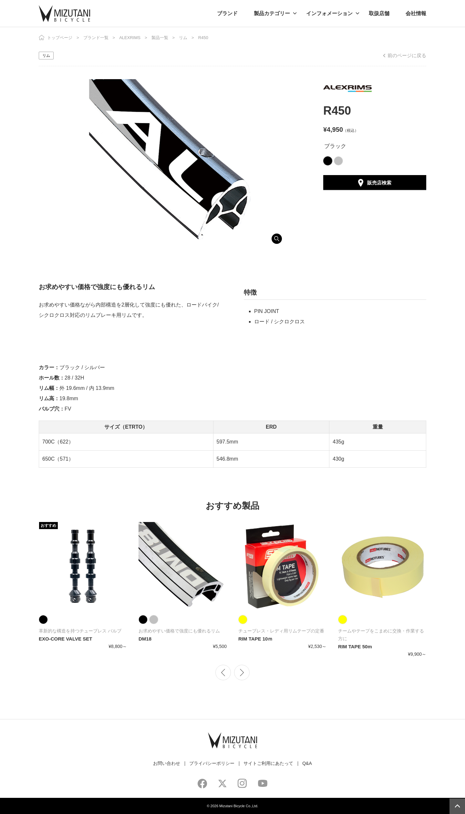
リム (183, 37)
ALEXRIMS (129, 37)
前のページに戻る (407, 55)
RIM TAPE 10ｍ (255, 639)
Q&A (307, 763)
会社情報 (416, 13)
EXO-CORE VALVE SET (65, 639)
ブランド (227, 13)
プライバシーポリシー (211, 763)
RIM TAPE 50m (355, 646)
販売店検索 (379, 182)
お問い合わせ (166, 763)
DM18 (145, 639)
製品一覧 (159, 37)
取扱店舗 (379, 13)
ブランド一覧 (95, 37)
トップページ (59, 37)
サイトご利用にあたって (268, 763)
